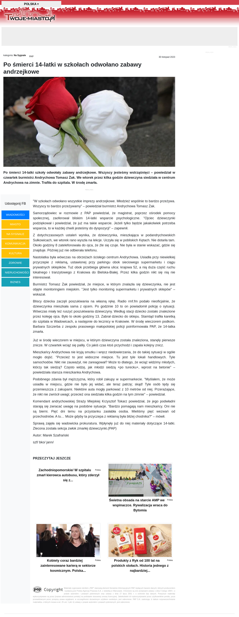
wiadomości (15, 214)
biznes (15, 282)
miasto (15, 224)
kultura (15, 253)
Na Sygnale (20, 55)
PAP (31, 56)
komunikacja (15, 243)
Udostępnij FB (15, 203)
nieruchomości (17, 272)
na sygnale (15, 234)
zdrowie (15, 262)
